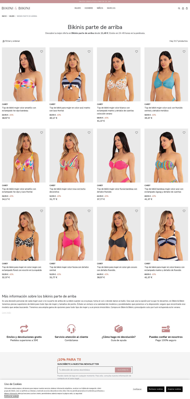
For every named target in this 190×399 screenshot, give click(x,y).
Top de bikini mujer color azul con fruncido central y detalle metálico (163, 109)
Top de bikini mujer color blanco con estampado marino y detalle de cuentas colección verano (115, 110)
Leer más (6, 312)
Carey (5, 104)
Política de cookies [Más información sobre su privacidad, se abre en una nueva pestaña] (11, 396)
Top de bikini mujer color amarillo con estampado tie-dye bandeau (19, 109)
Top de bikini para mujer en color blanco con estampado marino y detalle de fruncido (164, 268)
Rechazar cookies (156, 389)
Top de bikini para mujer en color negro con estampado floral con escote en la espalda (22, 268)
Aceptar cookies (174, 389)
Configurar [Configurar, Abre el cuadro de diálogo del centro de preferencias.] (137, 389)
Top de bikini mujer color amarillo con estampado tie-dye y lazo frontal (19, 190)
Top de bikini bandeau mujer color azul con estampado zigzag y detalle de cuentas (163, 190)
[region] (95, 389)
